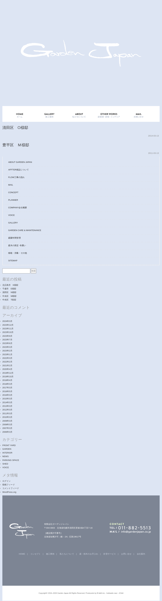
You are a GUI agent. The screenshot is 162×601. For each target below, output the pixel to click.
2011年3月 (7, 413)
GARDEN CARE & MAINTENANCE (24, 230)
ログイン (6, 481)
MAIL (10, 185)
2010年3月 (7, 417)
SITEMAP (12, 260)
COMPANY (17, 207)
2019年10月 (7, 376)
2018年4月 (7, 380)
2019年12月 (7, 373)
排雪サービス (109, 554)
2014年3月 (7, 402)
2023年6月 (7, 343)
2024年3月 (7, 321)
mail (138, 114)
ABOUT (79, 114)
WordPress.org (9, 492)
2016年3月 (7, 395)
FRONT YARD (9, 445)
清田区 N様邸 (9, 292)
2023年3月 (7, 347)
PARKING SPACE (10, 460)
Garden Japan (63, 593)
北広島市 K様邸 (10, 285)
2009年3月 (7, 421)
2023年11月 (7, 328)
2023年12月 (7, 325)
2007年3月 (7, 428)
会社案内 (141, 554)
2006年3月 (7, 432)
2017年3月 (7, 387)
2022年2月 (7, 362)
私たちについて (67, 554)
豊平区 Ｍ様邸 (15, 144)
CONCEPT (13, 192)
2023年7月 (7, 339)
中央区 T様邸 (9, 300)
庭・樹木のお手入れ (88, 554)
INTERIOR (7, 453)
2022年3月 (7, 358)
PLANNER (13, 200)
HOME (19, 114)
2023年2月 (7, 350)
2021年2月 (7, 365)
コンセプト (35, 554)
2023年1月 (7, 354)
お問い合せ (126, 554)
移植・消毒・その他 (17, 253)
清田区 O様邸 (15, 127)
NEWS (5, 456)
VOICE (11, 215)
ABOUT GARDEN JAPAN (20, 162)
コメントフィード (10, 488)
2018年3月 (7, 384)
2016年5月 (7, 391)
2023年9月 (7, 336)
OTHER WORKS (109, 114)
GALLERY (49, 114)
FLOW (16, 177)
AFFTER (18, 170)
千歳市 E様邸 (9, 288)
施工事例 (50, 554)
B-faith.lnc (101, 593)
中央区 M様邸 (9, 296)
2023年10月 (7, 332)
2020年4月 (7, 369)
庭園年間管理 (14, 238)
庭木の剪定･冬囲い (17, 245)
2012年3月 (7, 410)
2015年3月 (7, 398)
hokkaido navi (111, 593)
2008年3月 (7, 424)
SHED (5, 464)
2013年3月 (7, 406)
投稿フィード (8, 484)
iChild (121, 593)
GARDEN (6, 449)
